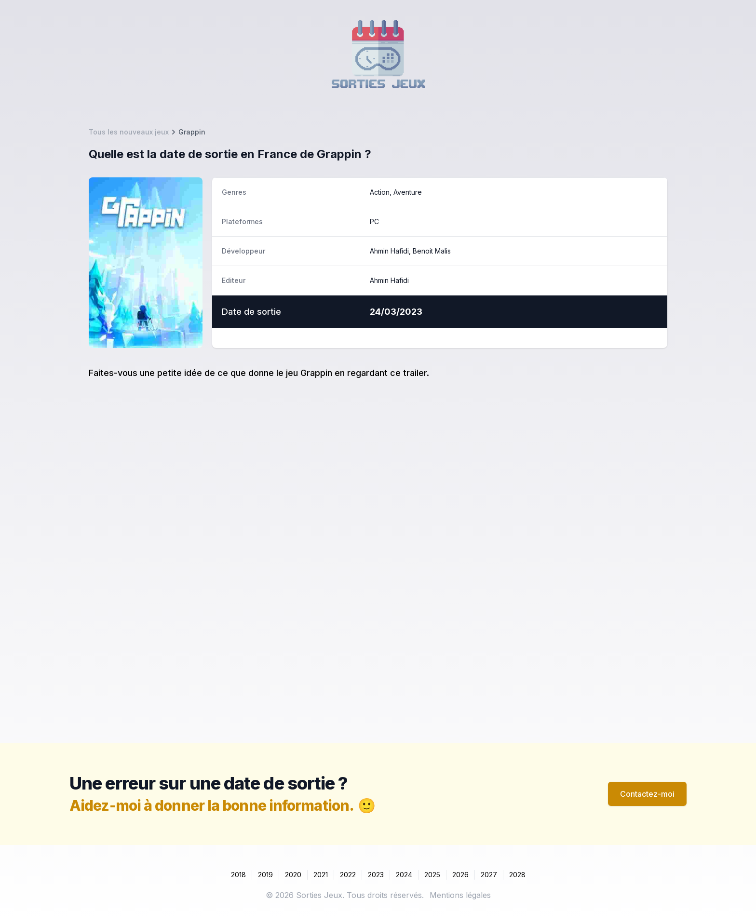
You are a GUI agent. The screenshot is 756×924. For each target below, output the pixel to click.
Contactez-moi (647, 794)
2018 (238, 874)
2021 (320, 874)
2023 (376, 874)
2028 (517, 874)
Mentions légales (460, 895)
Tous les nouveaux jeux (129, 132)
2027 (489, 874)
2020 (293, 874)
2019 (265, 874)
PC (374, 221)
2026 (460, 874)
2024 (404, 874)
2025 (432, 874)
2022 (348, 874)
